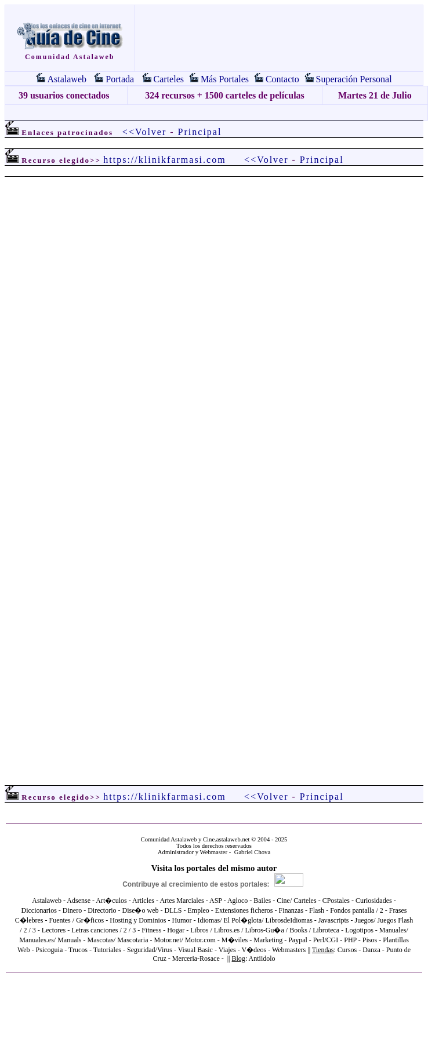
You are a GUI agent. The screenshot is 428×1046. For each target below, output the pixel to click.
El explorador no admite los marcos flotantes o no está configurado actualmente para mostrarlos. (214, 466)
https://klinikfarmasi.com (164, 160)
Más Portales (225, 79)
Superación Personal (354, 79)
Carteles (169, 79)
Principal (200, 132)
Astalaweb (66, 79)
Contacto (282, 79)
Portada (120, 79)
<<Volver (144, 132)
